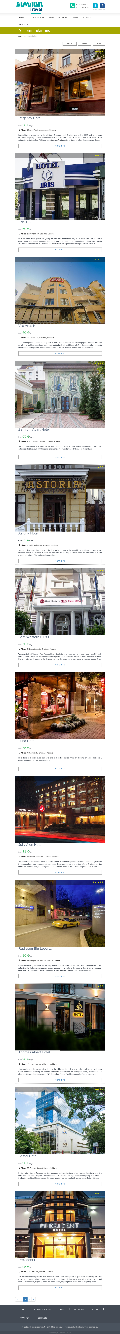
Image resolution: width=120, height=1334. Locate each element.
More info (60, 146)
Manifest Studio (65, 1333)
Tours (51, 17)
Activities (62, 17)
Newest (84, 44)
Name (99, 44)
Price (68, 44)
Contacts (23, 24)
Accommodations (36, 17)
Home (21, 17)
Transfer (86, 17)
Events (75, 17)
